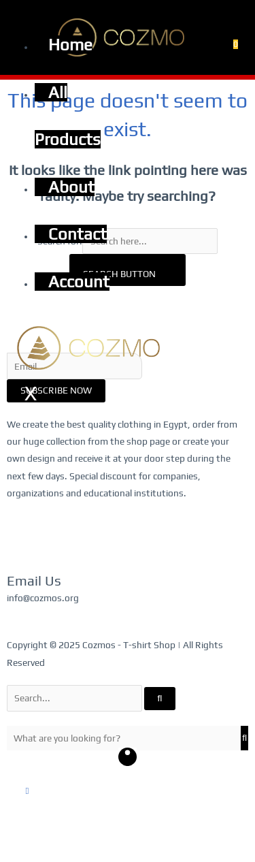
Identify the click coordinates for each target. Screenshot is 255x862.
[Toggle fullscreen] (42, 837)
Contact (77, 234)
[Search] (160, 698)
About (71, 187)
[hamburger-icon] (29, 15)
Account (78, 281)
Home (70, 44)
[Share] (72, 837)
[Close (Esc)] (101, 837)
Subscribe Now (56, 390)
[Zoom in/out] (13, 837)
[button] (27, 790)
